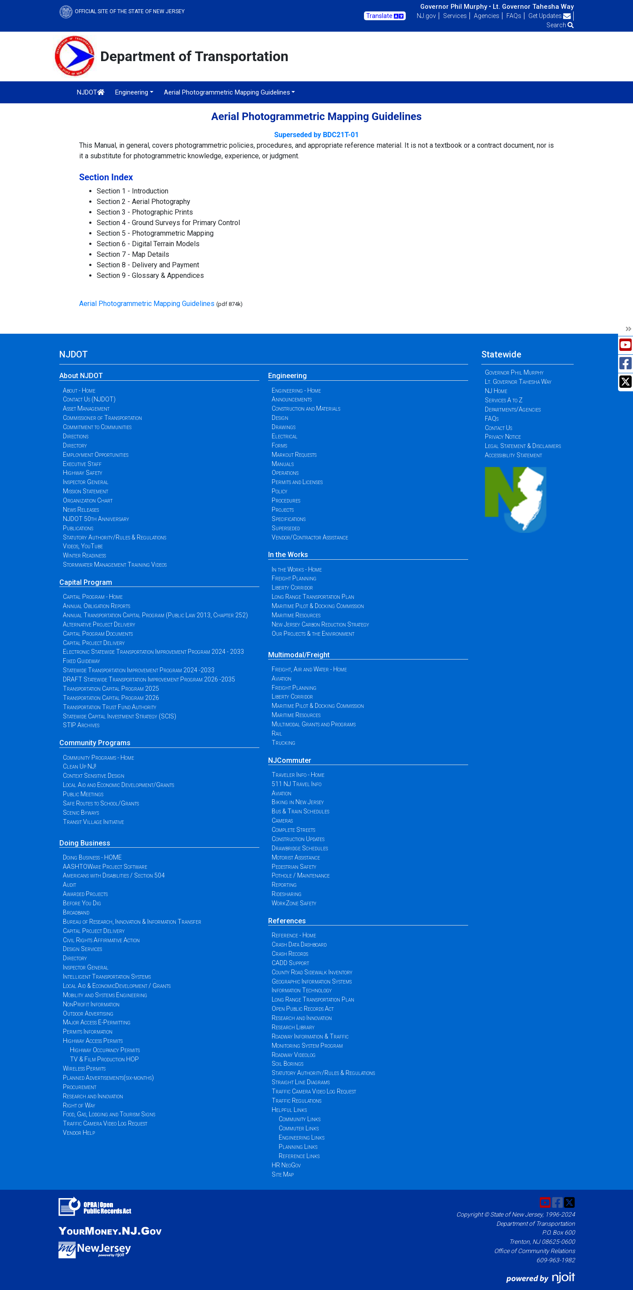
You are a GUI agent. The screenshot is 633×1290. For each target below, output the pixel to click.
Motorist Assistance (296, 857)
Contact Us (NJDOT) (89, 399)
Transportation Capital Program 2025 (111, 688)
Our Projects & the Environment (313, 633)
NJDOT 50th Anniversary (96, 518)
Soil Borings (287, 1063)
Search (560, 25)
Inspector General (86, 481)
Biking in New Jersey (298, 801)
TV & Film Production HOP (104, 1059)
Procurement (79, 1086)
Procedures (286, 500)
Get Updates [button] (549, 15)
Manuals (283, 463)
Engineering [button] (131, 92)
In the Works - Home (297, 569)
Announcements (292, 399)
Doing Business (84, 843)
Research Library (293, 1027)
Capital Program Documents (98, 633)
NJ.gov (426, 15)
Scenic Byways (81, 812)
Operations (285, 472)
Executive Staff (82, 463)
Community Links (299, 1118)
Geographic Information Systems (312, 981)
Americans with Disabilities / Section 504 (114, 875)
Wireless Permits (84, 1068)
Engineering (287, 376)
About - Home (79, 390)
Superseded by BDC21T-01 (316, 135)
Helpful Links (289, 1109)
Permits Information (88, 1031)
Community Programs (95, 743)
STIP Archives (81, 725)
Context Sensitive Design (93, 775)
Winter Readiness (84, 555)
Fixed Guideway (81, 660)
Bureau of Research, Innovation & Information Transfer (132, 921)
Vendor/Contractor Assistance (310, 537)
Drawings (283, 426)
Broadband (76, 912)
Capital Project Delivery (94, 642)
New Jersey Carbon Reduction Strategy (320, 624)
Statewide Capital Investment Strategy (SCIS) (119, 716)
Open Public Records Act (303, 1008)
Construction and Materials (306, 408)
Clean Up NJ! (79, 766)
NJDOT (91, 92)
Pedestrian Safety (294, 866)
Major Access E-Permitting (97, 1022)
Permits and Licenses (297, 481)
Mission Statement (85, 491)
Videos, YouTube (83, 546)
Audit (69, 884)
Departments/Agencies (513, 409)
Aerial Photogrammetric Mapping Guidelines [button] (227, 92)
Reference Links (299, 1155)
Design (280, 417)
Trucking (283, 742)
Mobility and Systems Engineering (105, 994)
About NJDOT (81, 376)
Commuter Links (299, 1128)
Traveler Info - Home (298, 774)
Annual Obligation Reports (96, 605)
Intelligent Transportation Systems (107, 976)
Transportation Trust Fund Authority (109, 707)
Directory (75, 445)
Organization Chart (88, 500)
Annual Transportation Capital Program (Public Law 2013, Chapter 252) (155, 615)
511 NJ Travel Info (296, 783)
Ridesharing (287, 893)
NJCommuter (289, 760)
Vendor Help (79, 1132)
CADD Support (290, 962)
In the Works (288, 554)
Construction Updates (298, 838)
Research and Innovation (93, 1096)
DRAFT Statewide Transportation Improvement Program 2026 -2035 (149, 679)
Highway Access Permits (93, 1040)
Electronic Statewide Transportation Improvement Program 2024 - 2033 (153, 651)
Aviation (281, 678)
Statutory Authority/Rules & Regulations (114, 537)
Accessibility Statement (513, 455)
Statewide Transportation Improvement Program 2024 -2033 (139, 670)
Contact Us (498, 427)
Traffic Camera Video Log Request (105, 1123)
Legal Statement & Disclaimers (523, 445)
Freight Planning (294, 578)
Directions (75, 436)
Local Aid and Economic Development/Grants (118, 784)
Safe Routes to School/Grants (101, 803)
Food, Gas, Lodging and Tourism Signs (109, 1114)
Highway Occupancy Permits (105, 1049)
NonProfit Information (91, 1004)
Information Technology (302, 990)
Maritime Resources (296, 615)
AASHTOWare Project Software (105, 866)
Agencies (486, 15)
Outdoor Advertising (88, 1013)
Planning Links (298, 1146)
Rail (277, 733)
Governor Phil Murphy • (455, 7)
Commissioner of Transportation (102, 417)
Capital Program (85, 582)
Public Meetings (83, 794)
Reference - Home (294, 935)
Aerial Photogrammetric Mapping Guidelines (147, 303)
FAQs (513, 15)
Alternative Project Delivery (99, 624)
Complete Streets (293, 829)
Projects (283, 509)
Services (455, 15)
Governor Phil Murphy (514, 372)
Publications (78, 528)
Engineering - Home (296, 390)
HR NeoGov (286, 1165)
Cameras (282, 820)
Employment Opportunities (95, 454)
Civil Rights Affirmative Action (101, 940)
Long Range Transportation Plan (313, 596)
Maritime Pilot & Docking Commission (318, 605)
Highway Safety (82, 472)
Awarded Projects (85, 893)
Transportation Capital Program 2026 (111, 697)
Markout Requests (294, 454)
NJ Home (496, 390)
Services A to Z (504, 400)
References (287, 921)
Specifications (289, 518)
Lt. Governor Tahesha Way (533, 7)
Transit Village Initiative (93, 821)
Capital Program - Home (93, 596)
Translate (385, 16)
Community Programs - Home (98, 757)
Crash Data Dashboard (299, 944)
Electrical (285, 436)
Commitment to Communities (97, 426)
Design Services (82, 948)
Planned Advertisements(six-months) (108, 1077)
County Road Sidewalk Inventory (312, 972)
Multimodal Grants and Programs (314, 724)
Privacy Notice (503, 436)
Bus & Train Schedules (300, 811)
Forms (279, 445)
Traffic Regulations (296, 1100)
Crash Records (290, 953)
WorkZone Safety (294, 903)
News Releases (81, 509)
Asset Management (86, 408)
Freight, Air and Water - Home (309, 669)
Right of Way (79, 1105)
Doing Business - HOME (92, 857)
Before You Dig (82, 903)
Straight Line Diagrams (301, 1082)
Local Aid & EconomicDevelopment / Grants (117, 985)
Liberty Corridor (292, 587)
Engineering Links (301, 1137)
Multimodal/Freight (299, 655)
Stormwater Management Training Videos (115, 564)
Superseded (286, 528)
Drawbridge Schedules (300, 848)
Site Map (283, 1174)
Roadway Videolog (294, 1054)
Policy (279, 491)
